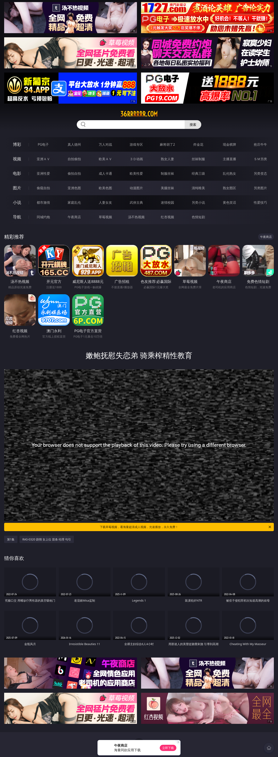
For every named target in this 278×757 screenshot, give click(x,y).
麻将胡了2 (167, 144)
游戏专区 (136, 144)
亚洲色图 (74, 188)
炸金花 (198, 144)
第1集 (11, 539)
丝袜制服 (198, 159)
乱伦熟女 (229, 173)
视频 (17, 159)
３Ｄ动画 (136, 159)
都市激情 (43, 202)
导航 (17, 217)
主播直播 (229, 159)
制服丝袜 (167, 173)
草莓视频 (105, 217)
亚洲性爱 (43, 173)
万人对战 (105, 144)
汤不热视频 (136, 217)
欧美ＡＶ (105, 159)
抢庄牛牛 (260, 144)
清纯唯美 (198, 188)
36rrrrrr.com (139, 114)
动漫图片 (136, 188)
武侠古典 (136, 202)
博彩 (17, 144)
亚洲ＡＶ (43, 159)
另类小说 (198, 202)
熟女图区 (229, 188)
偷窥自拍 (43, 188)
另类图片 (260, 188)
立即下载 (168, 748)
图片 (17, 188)
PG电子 (43, 144)
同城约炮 (43, 217)
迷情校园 (167, 202)
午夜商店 (74, 217)
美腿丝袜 (167, 188)
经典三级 (198, 173)
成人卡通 (105, 173)
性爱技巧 (260, 202)
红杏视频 (167, 217)
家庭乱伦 (74, 202)
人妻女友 (105, 202)
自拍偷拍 (74, 159)
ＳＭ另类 (260, 159)
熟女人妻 (167, 159)
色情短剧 (198, 217)
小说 (17, 202)
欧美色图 (105, 188)
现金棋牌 (229, 144)
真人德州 (74, 144)
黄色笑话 (229, 202)
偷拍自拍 (74, 173)
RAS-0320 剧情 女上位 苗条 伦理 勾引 (46, 539)
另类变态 (260, 173)
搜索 (193, 124)
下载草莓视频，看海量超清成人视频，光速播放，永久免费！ (186, 526)
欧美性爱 (136, 173)
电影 (17, 173)
